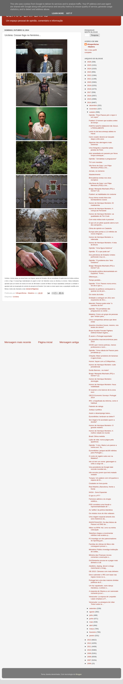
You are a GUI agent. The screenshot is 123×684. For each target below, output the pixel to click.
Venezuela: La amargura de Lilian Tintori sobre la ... (102, 603)
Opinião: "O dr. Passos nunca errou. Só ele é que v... (103, 285)
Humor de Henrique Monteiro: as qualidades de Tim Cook (101, 215)
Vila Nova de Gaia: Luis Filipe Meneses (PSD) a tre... (100, 167)
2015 (89, 99)
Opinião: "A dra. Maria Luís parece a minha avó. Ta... (103, 446)
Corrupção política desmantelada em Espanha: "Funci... (103, 272)
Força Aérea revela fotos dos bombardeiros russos (100, 199)
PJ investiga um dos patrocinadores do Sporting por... (102, 540)
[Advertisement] (41, 321)
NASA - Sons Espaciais (98, 492)
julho (91, 615)
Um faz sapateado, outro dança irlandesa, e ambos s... (101, 587)
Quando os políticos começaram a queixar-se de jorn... (102, 290)
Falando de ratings (96, 406)
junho (91, 619)
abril (91, 625)
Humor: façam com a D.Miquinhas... (102, 361)
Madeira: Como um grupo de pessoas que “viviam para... (103, 315)
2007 (89, 660)
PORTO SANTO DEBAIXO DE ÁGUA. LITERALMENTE (103, 127)
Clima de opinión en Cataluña (100, 228)
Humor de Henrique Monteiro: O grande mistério (101, 426)
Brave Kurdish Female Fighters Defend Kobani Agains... (101, 332)
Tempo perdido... (95, 280)
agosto (92, 612)
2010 (89, 650)
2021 (89, 79)
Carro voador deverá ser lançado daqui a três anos (101, 138)
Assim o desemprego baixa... (100, 413)
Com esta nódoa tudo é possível (101, 219)
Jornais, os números (97, 171)
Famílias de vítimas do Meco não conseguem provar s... (101, 545)
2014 (89, 102)
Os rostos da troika (96, 294)
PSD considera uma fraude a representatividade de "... (100, 506)
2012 (89, 643)
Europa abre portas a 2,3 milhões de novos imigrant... (103, 233)
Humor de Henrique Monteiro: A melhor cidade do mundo (101, 432)
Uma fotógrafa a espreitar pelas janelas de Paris (101, 149)
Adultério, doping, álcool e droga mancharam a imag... (101, 567)
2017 (89, 92)
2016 (89, 96)
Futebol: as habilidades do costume (102, 194)
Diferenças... (94, 277)
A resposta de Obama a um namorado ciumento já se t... (103, 592)
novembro (93, 109)
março (92, 629)
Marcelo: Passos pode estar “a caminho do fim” (100, 304)
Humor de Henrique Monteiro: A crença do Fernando (101, 210)
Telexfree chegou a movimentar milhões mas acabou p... (101, 534)
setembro (93, 608)
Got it (69, 13)
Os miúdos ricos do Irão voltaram (101, 513)
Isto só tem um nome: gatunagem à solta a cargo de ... (102, 463)
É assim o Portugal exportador (100, 336)
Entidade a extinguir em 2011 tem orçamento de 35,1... (102, 299)
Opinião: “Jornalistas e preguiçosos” (102, 159)
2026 (89, 62)
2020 (89, 82)
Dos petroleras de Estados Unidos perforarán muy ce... (102, 256)
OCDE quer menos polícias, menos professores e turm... (102, 346)
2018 (89, 89)
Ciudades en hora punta (98, 483)
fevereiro (92, 632)
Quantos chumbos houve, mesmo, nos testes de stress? (104, 326)
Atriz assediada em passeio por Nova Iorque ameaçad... (103, 154)
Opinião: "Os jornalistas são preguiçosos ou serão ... (99, 310)
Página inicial (45, 342)
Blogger (79, 674)
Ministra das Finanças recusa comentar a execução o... (100, 556)
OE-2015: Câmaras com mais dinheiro (103, 571)
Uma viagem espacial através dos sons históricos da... (102, 518)
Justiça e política (95, 410)
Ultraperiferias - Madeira (93, 45)
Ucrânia (16, 297)
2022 (89, 75)
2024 (89, 69)
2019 (89, 85)
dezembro (93, 105)
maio (91, 622)
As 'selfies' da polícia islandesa (101, 510)
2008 (89, 657)
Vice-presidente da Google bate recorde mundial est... (101, 468)
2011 (89, 646)
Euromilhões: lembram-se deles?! (102, 416)
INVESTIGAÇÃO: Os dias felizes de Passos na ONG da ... (102, 523)
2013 (89, 640)
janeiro (92, 636)
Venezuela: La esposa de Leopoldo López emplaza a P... (102, 598)
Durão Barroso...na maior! (99, 370)
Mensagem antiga (69, 342)
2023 (89, 72)
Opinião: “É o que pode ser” (99, 251)
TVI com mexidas (95, 162)
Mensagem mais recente (17, 342)
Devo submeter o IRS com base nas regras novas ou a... (103, 576)
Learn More (58, 13)
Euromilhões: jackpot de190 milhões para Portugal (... (103, 452)
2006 (89, 663)
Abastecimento (94, 174)
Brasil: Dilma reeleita (97, 436)
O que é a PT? (94, 496)
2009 (89, 653)
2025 (89, 65)
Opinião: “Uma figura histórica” (100, 248)
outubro (92, 112)
